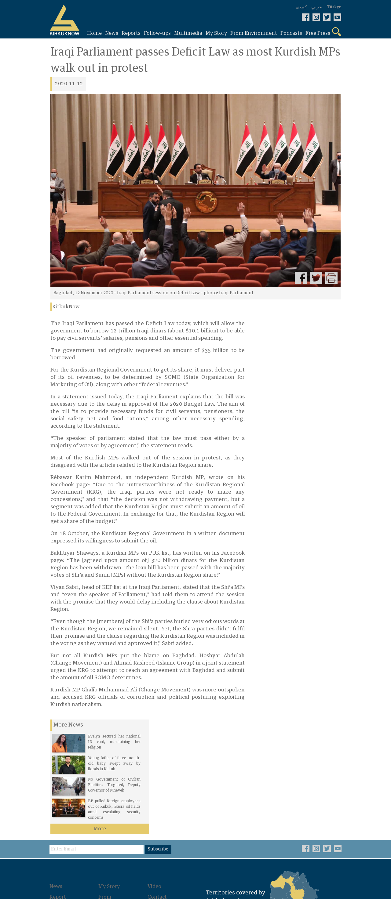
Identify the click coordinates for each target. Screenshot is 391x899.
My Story (110, 772)
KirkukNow (66, 307)
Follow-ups (63, 793)
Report (58, 782)
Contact (158, 782)
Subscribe (159, 735)
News (57, 772)
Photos (107, 800)
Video (155, 772)
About (155, 793)
